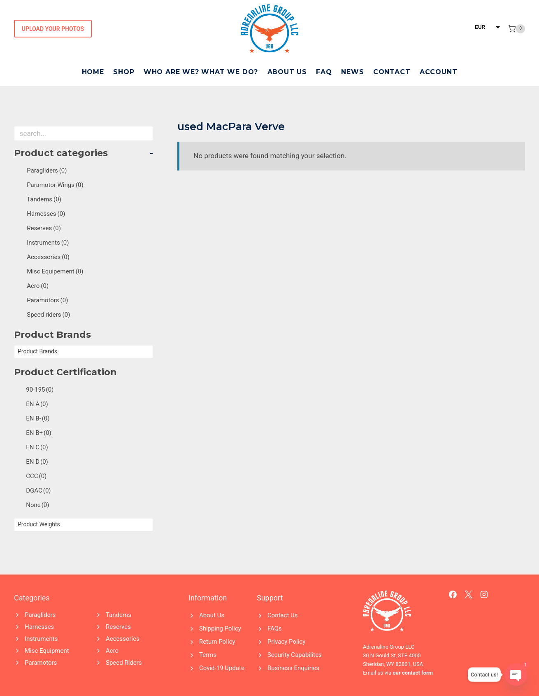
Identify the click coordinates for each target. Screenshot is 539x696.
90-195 (39, 389)
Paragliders (47, 170)
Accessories (48, 257)
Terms (207, 655)
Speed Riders (124, 662)
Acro (38, 286)
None (37, 505)
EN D (37, 461)
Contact (392, 72)
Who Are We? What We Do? (201, 72)
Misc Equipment (47, 650)
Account (439, 72)
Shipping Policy (220, 628)
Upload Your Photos (53, 29)
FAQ (324, 72)
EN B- (37, 418)
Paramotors (47, 300)
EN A (37, 404)
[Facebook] (453, 595)
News (352, 72)
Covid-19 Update (221, 668)
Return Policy (217, 641)
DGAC (38, 490)
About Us (287, 72)
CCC (36, 476)
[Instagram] (484, 595)
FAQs (274, 628)
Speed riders (48, 314)
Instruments (48, 242)
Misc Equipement (55, 271)
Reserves (44, 228)
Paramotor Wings (55, 185)
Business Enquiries (293, 668)
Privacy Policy (286, 641)
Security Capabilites (294, 655)
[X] (468, 595)
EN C (37, 447)
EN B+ (38, 433)
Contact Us (282, 615)
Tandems (44, 199)
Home (93, 72)
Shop (123, 72)
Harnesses (46, 213)
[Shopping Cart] (516, 28)
